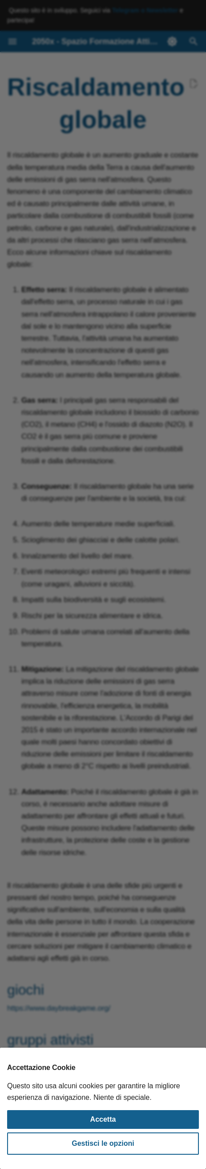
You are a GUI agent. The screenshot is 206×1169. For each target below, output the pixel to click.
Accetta (103, 1119)
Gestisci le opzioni (103, 1143)
